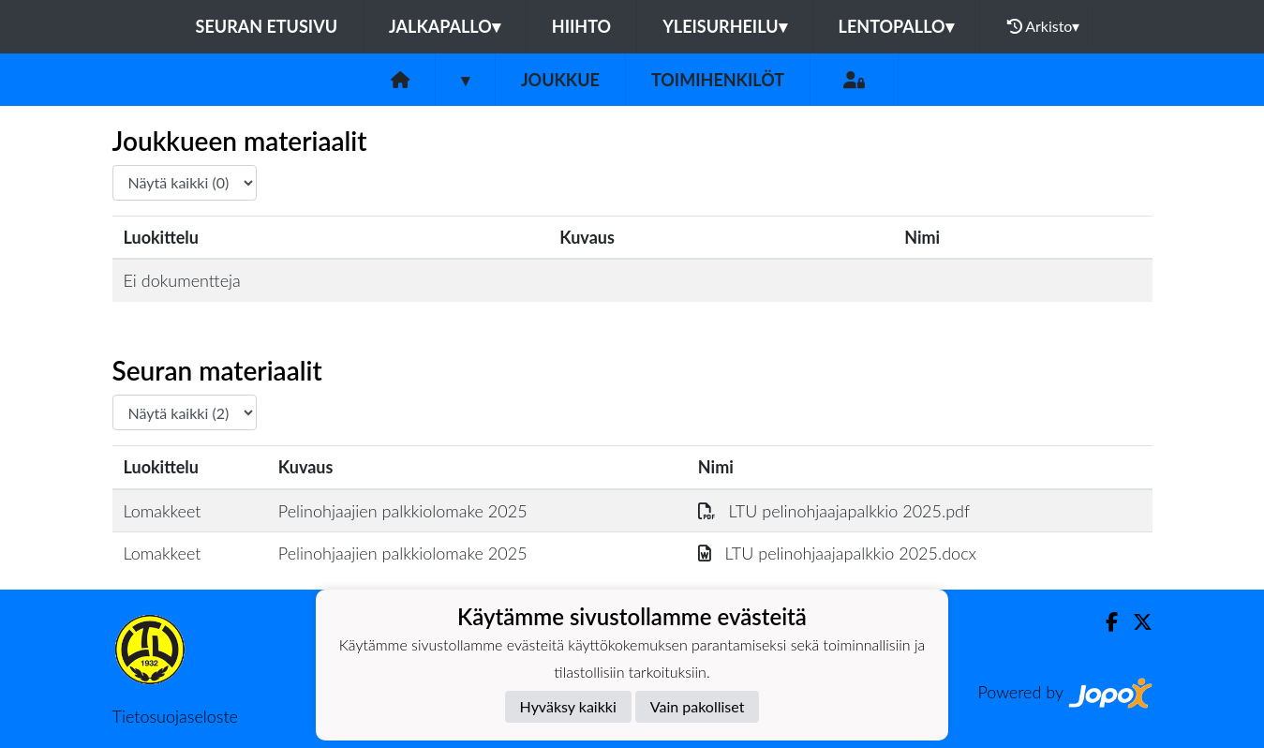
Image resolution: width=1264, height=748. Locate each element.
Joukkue (560, 79)
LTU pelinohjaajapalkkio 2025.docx (837, 553)
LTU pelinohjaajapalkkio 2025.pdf (834, 511)
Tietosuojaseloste (175, 716)
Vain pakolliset (697, 706)
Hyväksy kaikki (568, 706)
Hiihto (581, 26)
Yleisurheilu (724, 26)
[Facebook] (1104, 622)
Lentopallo (896, 26)
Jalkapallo (444, 26)
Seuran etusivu (267, 26)
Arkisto (1043, 26)
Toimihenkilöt (717, 79)
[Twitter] (1135, 622)
